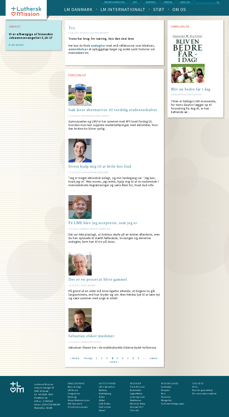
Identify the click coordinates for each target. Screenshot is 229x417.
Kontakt (151, 2)
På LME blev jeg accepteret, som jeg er (102, 223)
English (185, 2)
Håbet (102, 400)
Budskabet (135, 390)
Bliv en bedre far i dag (190, 89)
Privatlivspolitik (114, 2)
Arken (102, 396)
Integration (74, 393)
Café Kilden (105, 403)
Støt (159, 9)
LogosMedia (136, 393)
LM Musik (73, 390)
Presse (168, 2)
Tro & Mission (137, 386)
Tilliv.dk (134, 410)
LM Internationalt (122, 9)
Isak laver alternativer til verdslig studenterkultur (112, 110)
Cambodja (166, 386)
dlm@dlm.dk (41, 397)
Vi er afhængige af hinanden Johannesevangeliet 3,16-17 (31, 36)
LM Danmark (78, 9)
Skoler (102, 410)
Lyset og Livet (137, 396)
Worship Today (138, 403)
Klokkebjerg (105, 393)
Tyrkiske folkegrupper (172, 403)
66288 (49, 407)
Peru (163, 393)
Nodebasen (136, 400)
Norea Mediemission (79, 400)
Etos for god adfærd (202, 390)
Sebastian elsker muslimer (91, 336)
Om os (179, 9)
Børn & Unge (74, 386)
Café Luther (105, 407)
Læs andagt (17, 45)
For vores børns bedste (204, 393)
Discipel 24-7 (137, 407)
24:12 (195, 386)
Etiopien (165, 390)
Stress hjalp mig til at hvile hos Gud (99, 166)
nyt (135, 2)
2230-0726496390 (51, 404)
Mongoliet (166, 400)
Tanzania (166, 396)
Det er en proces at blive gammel (97, 279)
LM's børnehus (107, 386)
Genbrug (72, 396)
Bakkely (103, 390)
